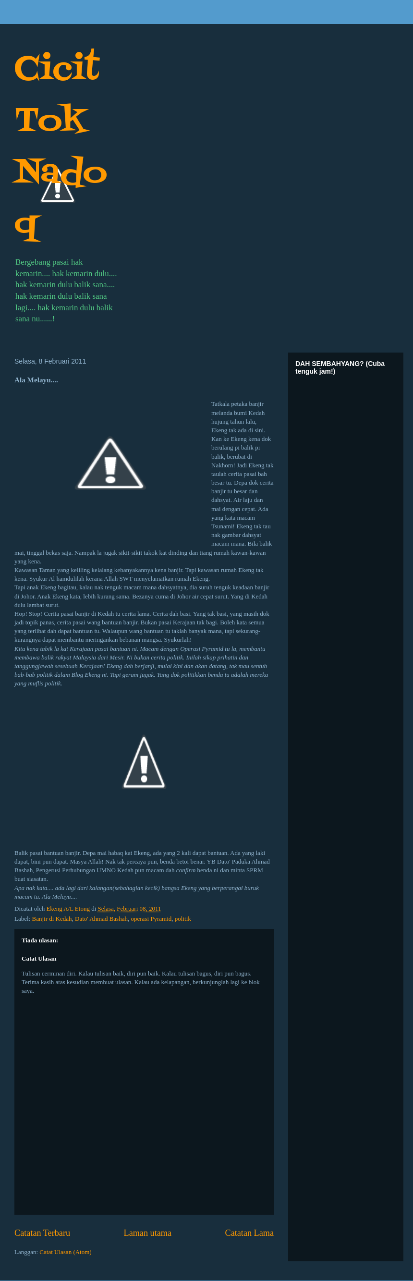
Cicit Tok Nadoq (60, 147)
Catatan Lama (249, 1233)
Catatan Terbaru (42, 1233)
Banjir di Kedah (52, 918)
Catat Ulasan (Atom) (65, 1252)
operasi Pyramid (151, 918)
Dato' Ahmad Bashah (101, 918)
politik (183, 918)
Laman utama (147, 1233)
